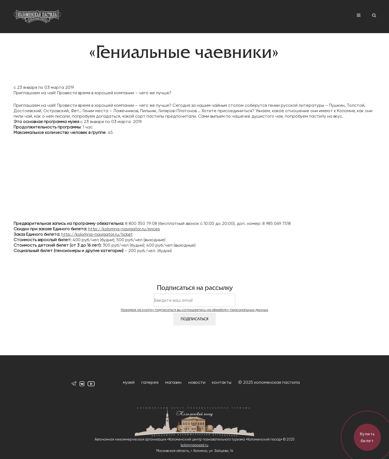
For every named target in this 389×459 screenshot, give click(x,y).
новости (196, 382)
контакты (221, 382)
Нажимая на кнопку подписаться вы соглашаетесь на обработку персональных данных (194, 310)
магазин (173, 382)
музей (129, 382)
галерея (149, 382)
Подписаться (194, 319)
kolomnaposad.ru (194, 445)
